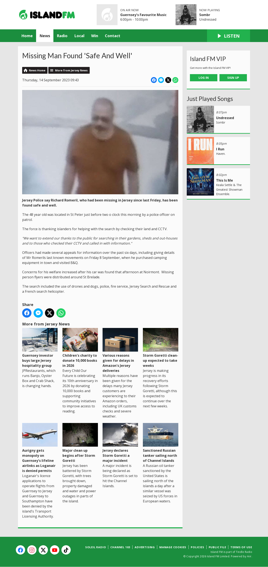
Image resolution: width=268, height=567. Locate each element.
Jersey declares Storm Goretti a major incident (120, 443)
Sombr (204, 15)
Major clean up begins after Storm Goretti (80, 443)
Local (79, 35)
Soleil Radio (95, 547)
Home (27, 35)
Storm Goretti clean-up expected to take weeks (160, 348)
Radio (62, 35)
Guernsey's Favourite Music (143, 15)
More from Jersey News (71, 70)
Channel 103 (120, 547)
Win (94, 35)
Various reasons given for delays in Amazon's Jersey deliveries (120, 350)
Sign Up (233, 78)
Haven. (220, 154)
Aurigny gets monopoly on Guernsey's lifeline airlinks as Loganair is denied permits (40, 448)
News (44, 35)
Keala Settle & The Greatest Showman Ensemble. (229, 189)
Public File (217, 547)
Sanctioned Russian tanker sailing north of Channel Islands (160, 443)
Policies (197, 547)
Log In (204, 78)
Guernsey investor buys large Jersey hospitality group (40, 348)
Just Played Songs (210, 98)
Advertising (145, 547)
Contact (112, 35)
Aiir (249, 556)
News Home (37, 70)
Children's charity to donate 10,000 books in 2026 (80, 348)
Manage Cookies (172, 547)
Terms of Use (241, 547)
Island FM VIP (208, 58)
